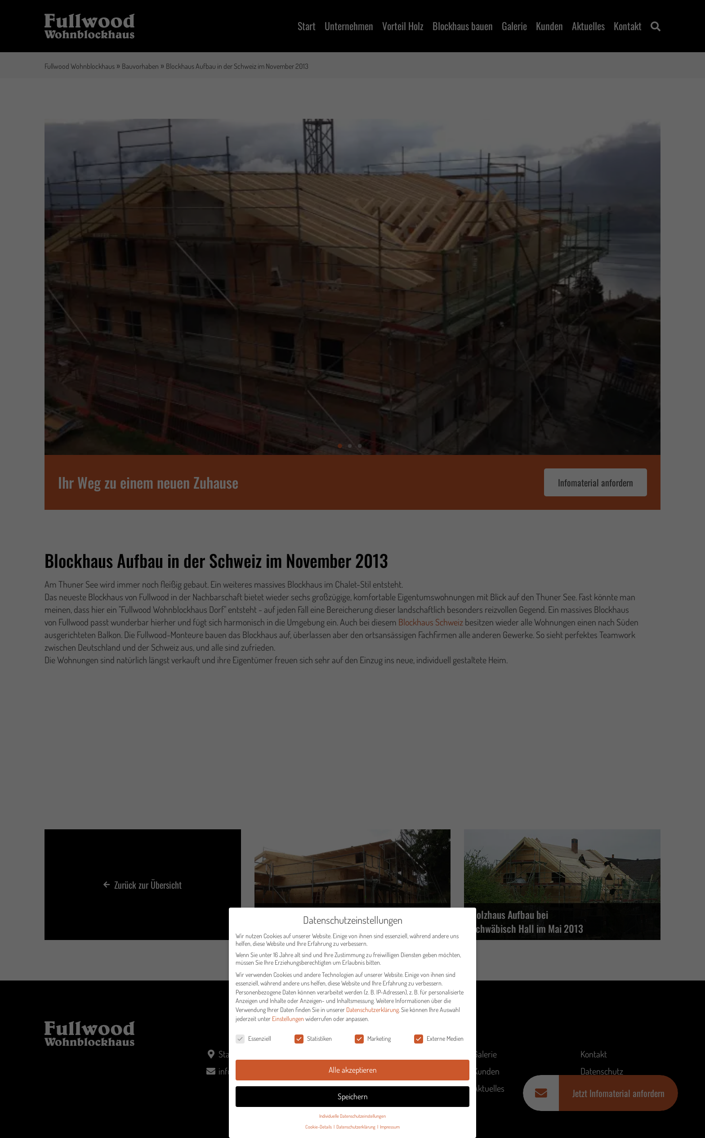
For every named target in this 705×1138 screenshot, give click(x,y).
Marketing (373, 1041)
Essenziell (253, 1041)
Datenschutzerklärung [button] (356, 1129)
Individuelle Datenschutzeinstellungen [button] (352, 1118)
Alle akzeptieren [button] (353, 1072)
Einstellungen (288, 1021)
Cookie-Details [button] (319, 1129)
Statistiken (313, 1041)
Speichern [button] (353, 1098)
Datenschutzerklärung (372, 1012)
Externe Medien (439, 1041)
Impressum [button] (390, 1129)
